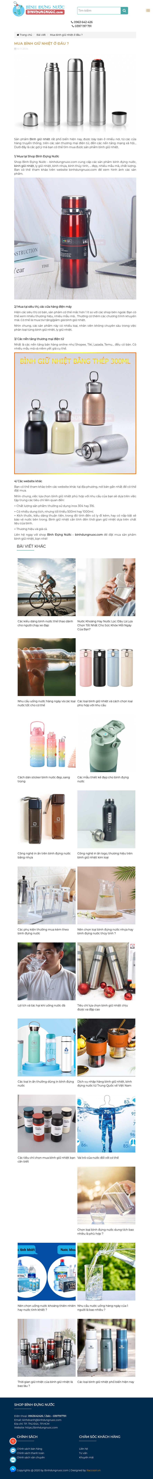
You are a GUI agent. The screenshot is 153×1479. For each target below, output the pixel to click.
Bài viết (41, 34)
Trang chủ (24, 34)
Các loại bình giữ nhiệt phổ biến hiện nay (105, 1382)
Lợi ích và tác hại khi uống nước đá (41, 1005)
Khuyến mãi (86, 1457)
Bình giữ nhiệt (40, 139)
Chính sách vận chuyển (31, 1457)
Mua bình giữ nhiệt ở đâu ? (66, 34)
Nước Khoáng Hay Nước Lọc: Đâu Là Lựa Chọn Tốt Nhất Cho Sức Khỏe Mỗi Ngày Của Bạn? (105, 625)
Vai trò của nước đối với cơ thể (98, 1157)
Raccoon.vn (94, 1470)
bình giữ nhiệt (24, 166)
